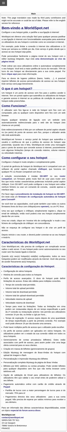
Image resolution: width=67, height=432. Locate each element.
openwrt (45, 206)
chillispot (42, 169)
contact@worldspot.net (13, 417)
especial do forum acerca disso (25, 410)
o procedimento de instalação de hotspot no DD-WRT (39, 194)
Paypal (7, 387)
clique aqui (12, 74)
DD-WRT (44, 176)
